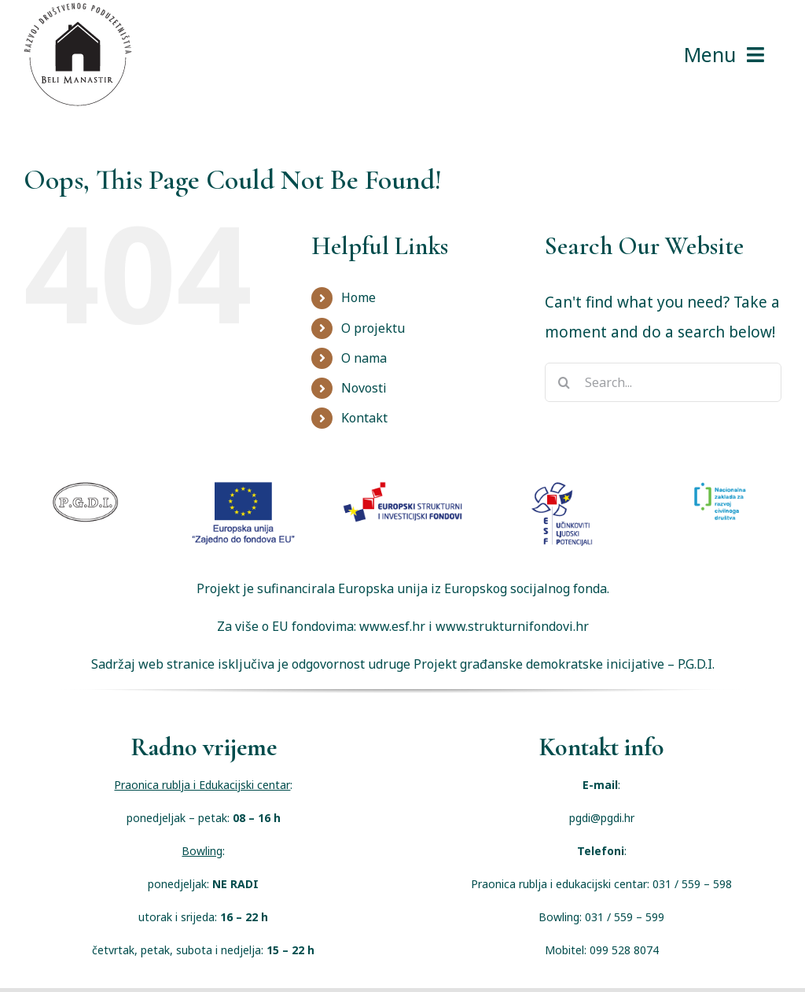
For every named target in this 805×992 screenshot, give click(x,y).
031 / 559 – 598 (692, 883)
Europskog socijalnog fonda (525, 588)
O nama (364, 358)
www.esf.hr (392, 626)
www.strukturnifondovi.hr (512, 626)
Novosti (364, 387)
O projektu (373, 328)
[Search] (564, 382)
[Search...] (663, 382)
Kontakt (364, 417)
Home (358, 297)
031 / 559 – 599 (624, 916)
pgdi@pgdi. (596, 817)
